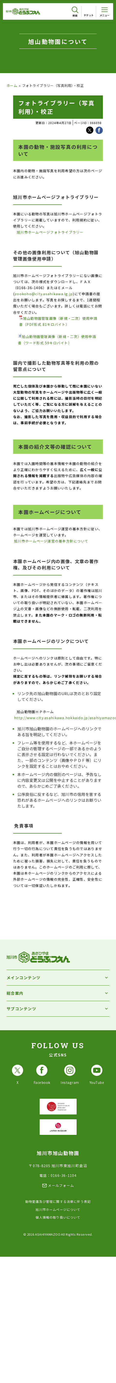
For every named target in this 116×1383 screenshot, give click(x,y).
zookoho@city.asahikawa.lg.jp (44, 293)
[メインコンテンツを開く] (58, 977)
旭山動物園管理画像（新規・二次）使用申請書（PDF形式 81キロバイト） (58, 321)
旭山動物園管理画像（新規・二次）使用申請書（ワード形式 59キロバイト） (57, 339)
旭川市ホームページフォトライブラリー (50, 232)
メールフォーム (61, 1185)
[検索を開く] (75, 11)
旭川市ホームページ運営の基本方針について (51, 541)
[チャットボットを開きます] (104, 1369)
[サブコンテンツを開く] (58, 1009)
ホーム (12, 85)
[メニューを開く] (104, 11)
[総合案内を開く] (58, 993)
